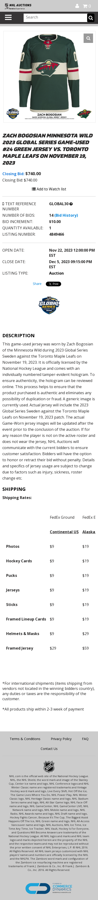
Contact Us (49, 748)
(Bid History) (66, 215)
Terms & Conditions (25, 739)
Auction (56, 273)
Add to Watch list (49, 189)
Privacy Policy (61, 739)
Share (37, 283)
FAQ (85, 739)
